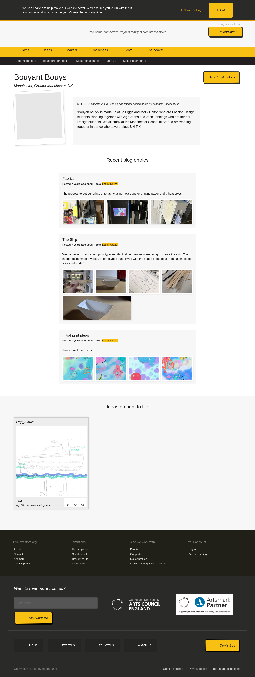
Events (134, 549)
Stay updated (38, 618)
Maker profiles (138, 558)
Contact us (20, 554)
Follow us (106, 645)
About (17, 549)
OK (221, 10)
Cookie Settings (192, 10)
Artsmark (19, 558)
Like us (32, 645)
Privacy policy (22, 563)
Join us (111, 60)
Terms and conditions (226, 668)
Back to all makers (222, 77)
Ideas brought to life (56, 60)
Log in (192, 549)
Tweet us (68, 645)
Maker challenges (87, 60)
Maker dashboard (134, 60)
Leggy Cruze (109, 183)
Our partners (137, 554)
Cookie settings (173, 668)
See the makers (25, 60)
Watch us (144, 645)
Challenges (78, 563)
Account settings (198, 554)
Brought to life (80, 558)
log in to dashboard (230, 24)
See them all (79, 554)
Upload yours (80, 549)
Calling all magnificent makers (148, 563)
